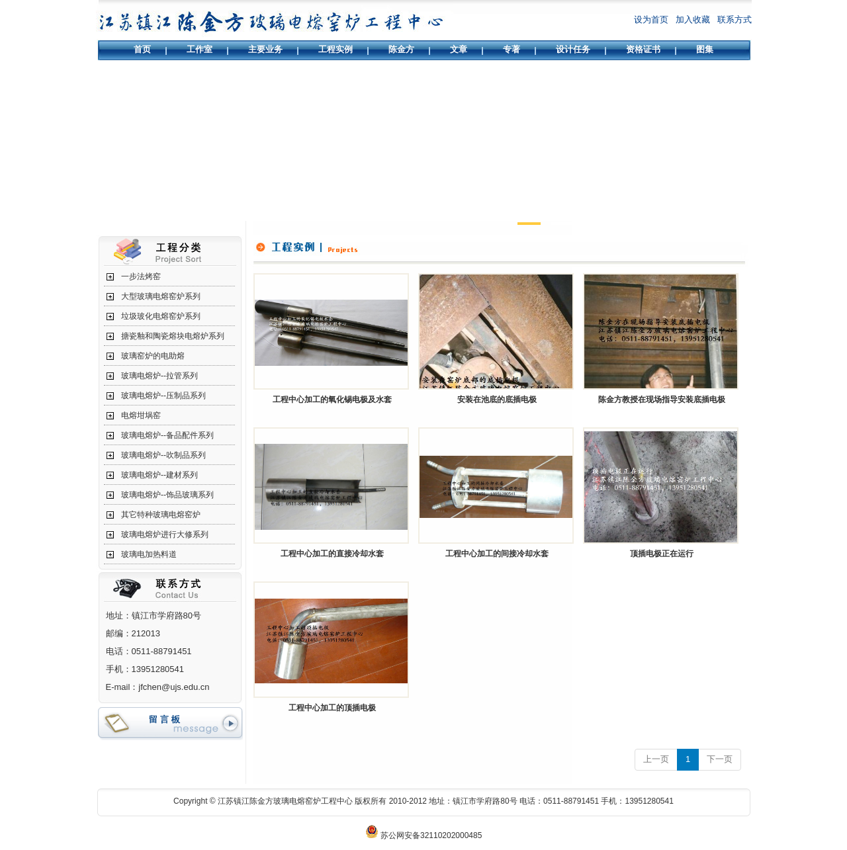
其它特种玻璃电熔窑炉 (161, 514)
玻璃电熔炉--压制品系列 (163, 395)
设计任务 (573, 49)
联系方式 (734, 19)
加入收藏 (693, 19)
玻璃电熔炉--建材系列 (159, 475)
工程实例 (335, 49)
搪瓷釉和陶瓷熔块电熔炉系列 (172, 336)
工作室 (199, 49)
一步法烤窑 (141, 276)
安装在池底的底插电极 (497, 399)
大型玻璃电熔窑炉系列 (161, 296)
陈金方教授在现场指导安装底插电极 (661, 399)
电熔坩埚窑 (141, 415)
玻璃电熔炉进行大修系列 (164, 534)
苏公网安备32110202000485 (431, 835)
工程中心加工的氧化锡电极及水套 (332, 399)
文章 (458, 49)
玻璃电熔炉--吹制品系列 (163, 455)
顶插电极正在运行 (661, 553)
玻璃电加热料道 (149, 554)
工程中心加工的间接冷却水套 (497, 553)
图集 (704, 49)
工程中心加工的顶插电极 (332, 707)
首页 (142, 49)
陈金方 (401, 49)
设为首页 (651, 19)
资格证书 (643, 49)
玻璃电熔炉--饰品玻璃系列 (167, 494)
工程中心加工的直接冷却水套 (332, 553)
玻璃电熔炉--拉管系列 (159, 375)
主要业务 (265, 49)
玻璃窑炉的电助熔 (153, 356)
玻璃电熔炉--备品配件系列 (167, 435)
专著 (511, 49)
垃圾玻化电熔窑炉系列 (161, 316)
